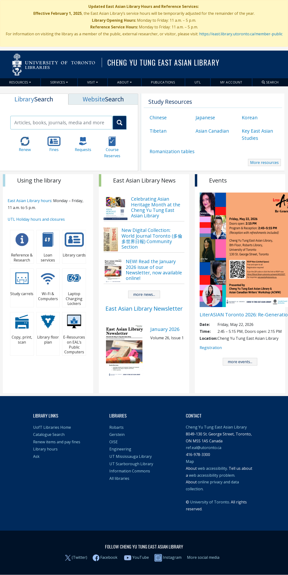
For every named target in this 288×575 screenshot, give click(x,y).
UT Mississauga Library (130, 456)
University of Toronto (209, 502)
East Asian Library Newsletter (144, 308)
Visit (91, 82)
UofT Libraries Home (52, 427)
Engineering (120, 449)
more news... (144, 294)
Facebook (108, 557)
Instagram (168, 557)
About (123, 82)
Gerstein (117, 434)
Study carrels (21, 293)
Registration (211, 347)
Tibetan (158, 131)
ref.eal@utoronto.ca (203, 447)
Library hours (45, 449)
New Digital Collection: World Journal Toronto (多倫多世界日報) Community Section (151, 238)
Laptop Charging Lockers (74, 298)
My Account (231, 82)
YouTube (140, 557)
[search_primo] (119, 122)
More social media (203, 557)
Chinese (158, 117)
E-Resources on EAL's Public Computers (74, 345)
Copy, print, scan (22, 340)
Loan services (48, 257)
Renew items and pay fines (56, 441)
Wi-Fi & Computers (48, 296)
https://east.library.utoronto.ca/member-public (241, 34)
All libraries (119, 478)
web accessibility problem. (212, 475)
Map (190, 461)
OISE (113, 441)
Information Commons (129, 471)
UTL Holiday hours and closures (36, 219)
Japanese (205, 117)
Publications (163, 82)
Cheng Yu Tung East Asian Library (216, 427)
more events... (240, 361)
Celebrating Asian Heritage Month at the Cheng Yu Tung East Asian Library (155, 207)
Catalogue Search (49, 434)
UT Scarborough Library (131, 463)
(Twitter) (79, 557)
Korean (250, 117)
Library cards (74, 255)
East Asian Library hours (29, 200)
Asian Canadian (212, 131)
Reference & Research (22, 257)
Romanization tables (172, 151)
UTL (198, 82)
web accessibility (212, 468)
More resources (264, 162)
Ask (36, 456)
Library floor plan (48, 340)
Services (57, 82)
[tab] (103, 99)
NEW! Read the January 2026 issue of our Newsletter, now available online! (154, 269)
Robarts (116, 427)
